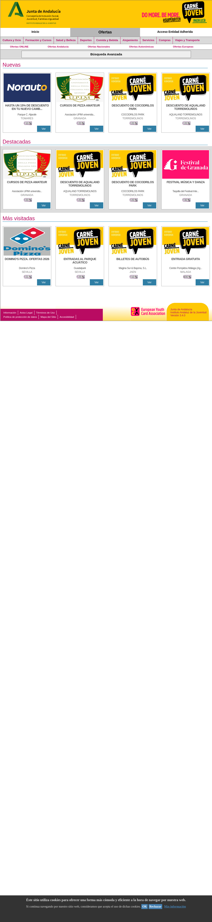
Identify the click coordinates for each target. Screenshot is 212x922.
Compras (164, 40)
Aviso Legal (26, 312)
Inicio (35, 31)
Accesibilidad (67, 317)
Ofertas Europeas (183, 46)
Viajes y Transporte (187, 40)
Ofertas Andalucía (58, 46)
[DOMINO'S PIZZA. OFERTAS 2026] (27, 261)
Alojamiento (130, 40)
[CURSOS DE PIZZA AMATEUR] (79, 107)
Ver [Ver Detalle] (44, 128)
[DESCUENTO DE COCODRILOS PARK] (132, 107)
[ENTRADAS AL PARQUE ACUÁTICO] (79, 261)
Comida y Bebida (107, 40)
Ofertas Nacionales (99, 46)
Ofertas (105, 32)
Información (9, 312)
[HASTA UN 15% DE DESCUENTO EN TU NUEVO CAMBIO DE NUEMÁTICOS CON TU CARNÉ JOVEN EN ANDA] (27, 107)
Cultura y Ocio (12, 40)
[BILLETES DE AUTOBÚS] (132, 261)
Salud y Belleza (66, 40)
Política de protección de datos (20, 317)
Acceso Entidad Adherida (175, 31)
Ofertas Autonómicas (141, 46)
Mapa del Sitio (48, 317)
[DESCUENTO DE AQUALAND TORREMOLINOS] (185, 107)
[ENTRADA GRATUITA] (185, 261)
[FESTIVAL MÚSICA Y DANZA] (185, 184)
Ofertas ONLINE (19, 46)
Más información (175, 906)
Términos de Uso (45, 312)
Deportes (86, 40)
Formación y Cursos (39, 40)
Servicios (148, 40)
